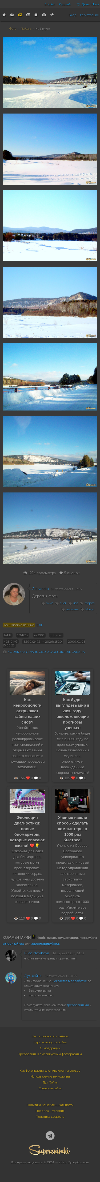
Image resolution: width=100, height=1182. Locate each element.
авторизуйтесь (13, 944)
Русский (65, 4)
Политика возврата (50, 1117)
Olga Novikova (36, 953)
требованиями (78, 1005)
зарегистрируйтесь (45, 944)
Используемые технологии (50, 1076)
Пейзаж (26, 29)
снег (63, 603)
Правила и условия (50, 1111)
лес (75, 603)
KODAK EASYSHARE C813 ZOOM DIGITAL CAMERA (46, 652)
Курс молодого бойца (50, 1042)
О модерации (50, 1048)
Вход (72, 15)
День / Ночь (86, 4)
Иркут (89, 609)
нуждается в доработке (69, 981)
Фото (12, 29)
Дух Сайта (50, 1082)
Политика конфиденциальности (50, 1105)
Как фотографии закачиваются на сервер (50, 1070)
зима (49, 603)
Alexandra (40, 588)
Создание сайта (50, 1088)
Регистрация (89, 15)
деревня (72, 609)
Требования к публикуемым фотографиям (50, 1054)
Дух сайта (33, 975)
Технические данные (19, 625)
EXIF (40, 625)
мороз (89, 603)
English (50, 4)
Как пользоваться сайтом (50, 1036)
